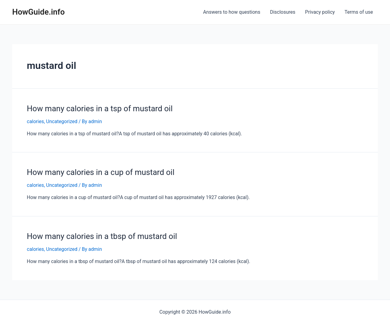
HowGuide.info (38, 11)
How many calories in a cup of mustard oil (101, 172)
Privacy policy (320, 12)
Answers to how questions (231, 12)
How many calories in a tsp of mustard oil (99, 108)
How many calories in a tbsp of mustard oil (102, 236)
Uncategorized (61, 121)
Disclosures (282, 12)
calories (35, 121)
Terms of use (359, 12)
